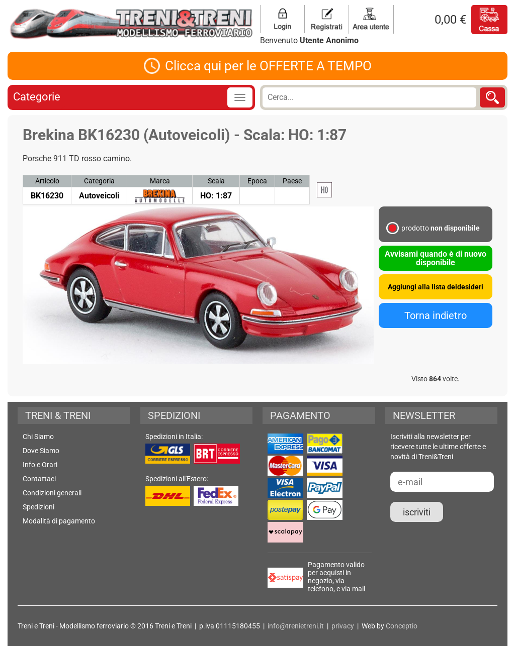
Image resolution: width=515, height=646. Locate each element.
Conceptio (401, 626)
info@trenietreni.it (296, 626)
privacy (342, 626)
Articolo (47, 181)
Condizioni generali (52, 493)
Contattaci (39, 479)
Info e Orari (40, 465)
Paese (292, 181)
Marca (160, 181)
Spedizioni (38, 507)
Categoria (99, 181)
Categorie (36, 96)
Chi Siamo (38, 437)
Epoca (257, 181)
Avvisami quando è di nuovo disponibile (435, 258)
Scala (216, 181)
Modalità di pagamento (59, 521)
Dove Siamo (41, 451)
